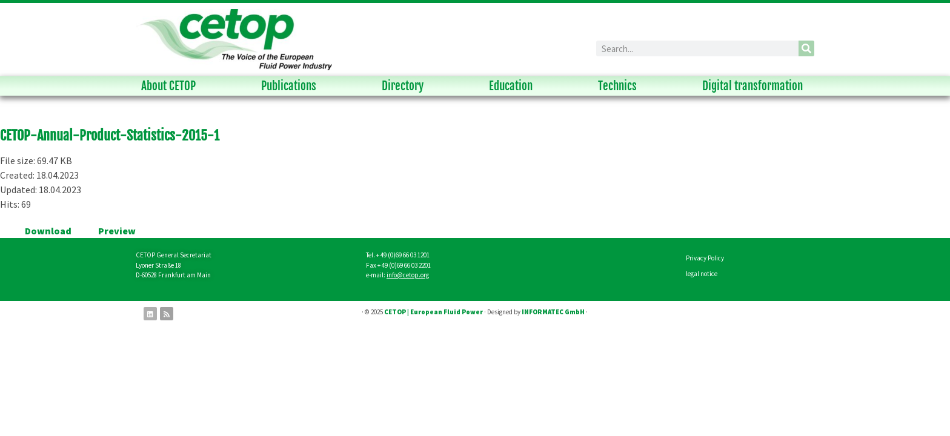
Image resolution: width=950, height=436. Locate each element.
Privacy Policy (705, 258)
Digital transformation (755, 86)
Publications (291, 86)
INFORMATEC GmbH (553, 312)
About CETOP (171, 86)
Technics (620, 86)
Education (514, 86)
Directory (406, 86)
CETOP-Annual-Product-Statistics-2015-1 (109, 135)
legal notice (701, 273)
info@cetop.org (408, 275)
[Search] (806, 48)
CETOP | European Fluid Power (433, 312)
